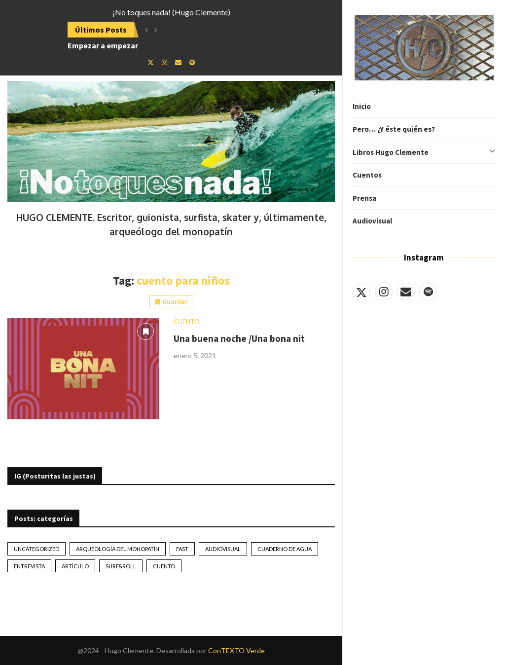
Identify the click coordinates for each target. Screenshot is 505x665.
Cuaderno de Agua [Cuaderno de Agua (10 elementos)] (284, 549)
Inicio (362, 106)
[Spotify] (428, 291)
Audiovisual (372, 220)
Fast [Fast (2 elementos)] (182, 549)
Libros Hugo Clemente (424, 152)
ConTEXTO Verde (236, 650)
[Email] (406, 291)
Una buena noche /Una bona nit (239, 338)
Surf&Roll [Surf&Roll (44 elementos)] (121, 566)
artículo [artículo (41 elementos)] (75, 566)
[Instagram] (384, 291)
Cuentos (367, 175)
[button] (146, 29)
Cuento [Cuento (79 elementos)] (164, 566)
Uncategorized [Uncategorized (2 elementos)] (36, 549)
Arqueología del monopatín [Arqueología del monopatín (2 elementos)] (117, 549)
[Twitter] (361, 291)
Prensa (364, 198)
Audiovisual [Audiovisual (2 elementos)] (223, 549)
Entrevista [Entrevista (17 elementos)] (29, 566)
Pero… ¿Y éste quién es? (394, 129)
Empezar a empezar (103, 45)
